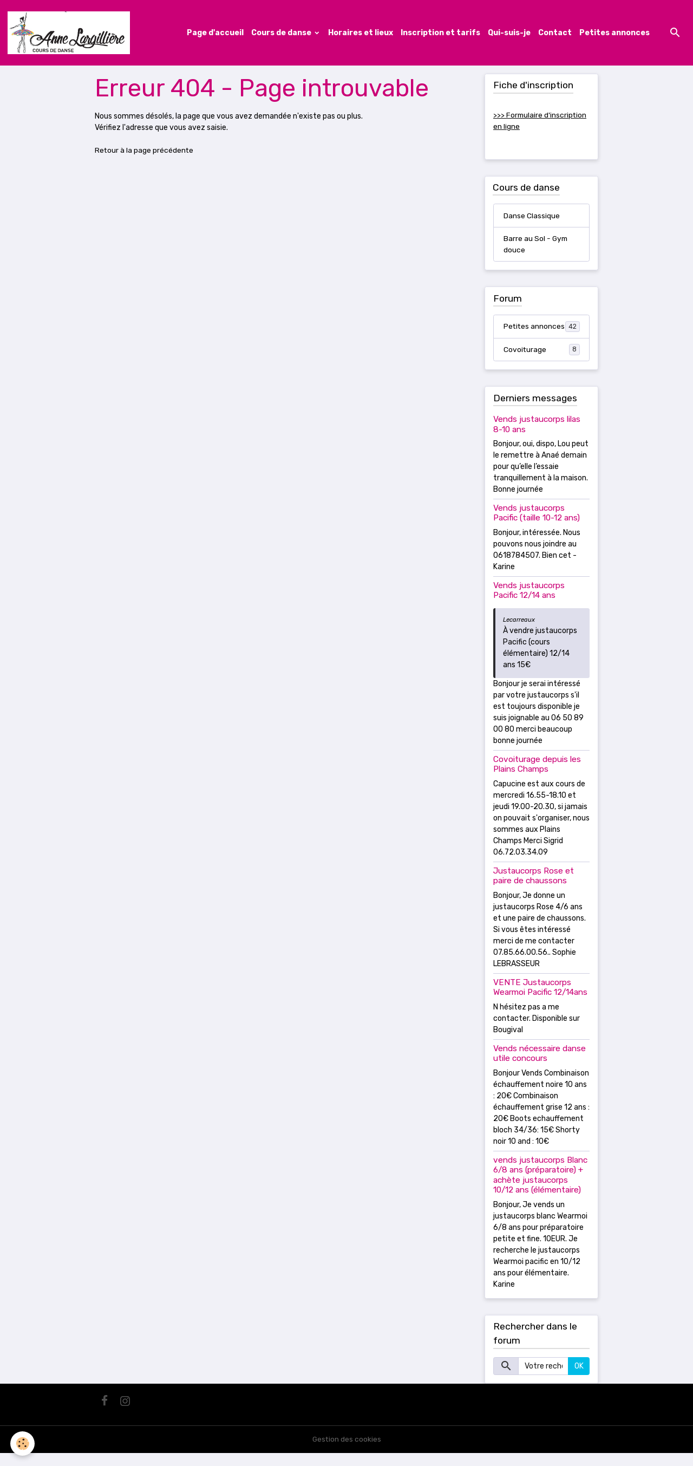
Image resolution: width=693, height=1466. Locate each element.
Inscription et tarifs (440, 32)
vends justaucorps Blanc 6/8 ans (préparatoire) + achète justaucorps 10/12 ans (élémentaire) (540, 1188)
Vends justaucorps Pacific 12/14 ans (529, 603)
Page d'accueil (215, 32)
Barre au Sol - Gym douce (536, 245)
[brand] (71, 33)
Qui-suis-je (509, 32)
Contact (555, 32)
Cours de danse (282, 32)
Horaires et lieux (360, 32)
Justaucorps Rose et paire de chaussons (533, 888)
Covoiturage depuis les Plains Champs (537, 777)
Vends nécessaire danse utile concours (539, 1066)
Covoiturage (542, 362)
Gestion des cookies (347, 1452)
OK (579, 1379)
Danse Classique (532, 216)
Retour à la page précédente (144, 150)
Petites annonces (614, 32)
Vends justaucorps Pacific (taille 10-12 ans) (536, 526)
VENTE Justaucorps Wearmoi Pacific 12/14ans (540, 1000)
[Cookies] (23, 1443)
